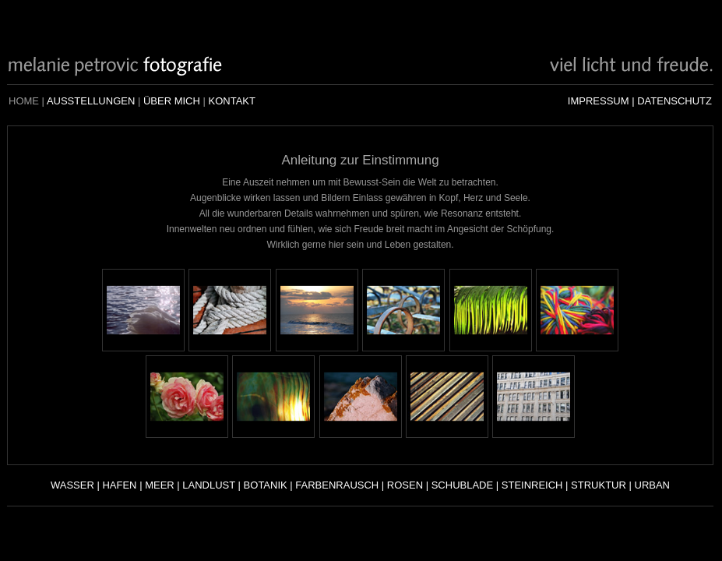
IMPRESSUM (598, 101)
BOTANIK (265, 485)
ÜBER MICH (171, 101)
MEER (159, 485)
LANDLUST (208, 485)
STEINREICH (532, 485)
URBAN (653, 485)
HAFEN (119, 485)
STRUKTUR (598, 485)
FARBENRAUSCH (337, 485)
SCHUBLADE (462, 485)
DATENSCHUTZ (674, 101)
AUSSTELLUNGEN (91, 101)
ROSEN (405, 485)
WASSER (72, 485)
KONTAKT (231, 101)
